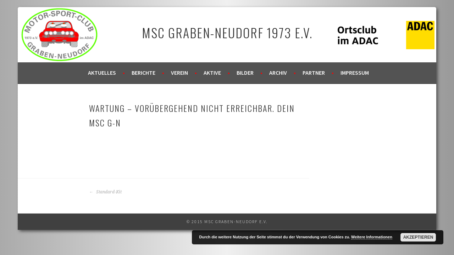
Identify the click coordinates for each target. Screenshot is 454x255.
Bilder (245, 72)
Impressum (354, 72)
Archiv (278, 72)
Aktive (212, 72)
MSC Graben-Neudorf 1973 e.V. (227, 32)
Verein (179, 72)
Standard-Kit (105, 191)
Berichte (143, 72)
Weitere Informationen (371, 237)
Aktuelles (102, 72)
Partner (314, 72)
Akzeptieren (418, 237)
